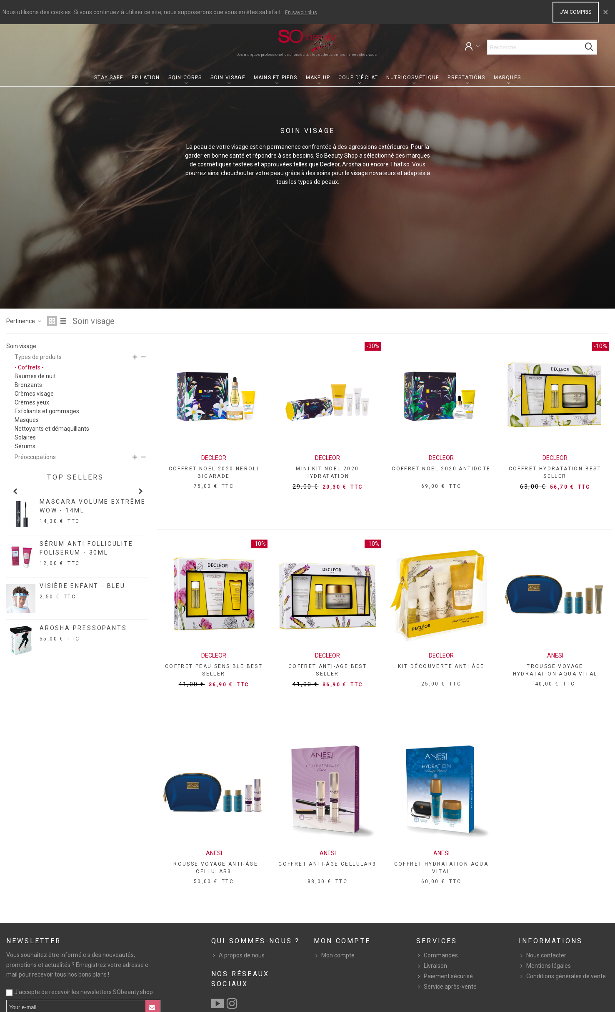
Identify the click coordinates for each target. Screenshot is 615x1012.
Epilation (146, 77)
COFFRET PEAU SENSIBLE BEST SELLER (213, 670)
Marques (507, 77)
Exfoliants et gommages (47, 411)
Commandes (437, 955)
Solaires (25, 437)
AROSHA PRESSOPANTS (83, 628)
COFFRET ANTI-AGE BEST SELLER (327, 670)
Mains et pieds (276, 77)
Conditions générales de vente (562, 976)
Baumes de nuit (35, 376)
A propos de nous (238, 955)
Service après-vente (446, 986)
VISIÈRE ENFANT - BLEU (82, 586)
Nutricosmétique (412, 77)
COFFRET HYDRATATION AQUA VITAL (441, 867)
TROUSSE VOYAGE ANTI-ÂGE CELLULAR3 (214, 867)
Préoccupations (35, 457)
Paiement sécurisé (444, 976)
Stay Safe (108, 77)
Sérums (25, 446)
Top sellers (75, 477)
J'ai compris (575, 12)
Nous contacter (542, 955)
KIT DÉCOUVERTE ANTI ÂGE (441, 666)
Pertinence (24, 321)
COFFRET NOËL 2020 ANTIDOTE (441, 469)
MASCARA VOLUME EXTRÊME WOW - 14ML (93, 506)
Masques (27, 420)
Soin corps (185, 77)
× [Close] (605, 12)
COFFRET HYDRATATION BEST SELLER (555, 472)
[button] (15, 491)
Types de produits (38, 357)
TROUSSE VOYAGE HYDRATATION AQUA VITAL (555, 670)
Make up (318, 77)
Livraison (431, 966)
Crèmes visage (34, 393)
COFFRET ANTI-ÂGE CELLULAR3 (327, 864)
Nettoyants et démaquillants (52, 428)
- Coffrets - (29, 367)
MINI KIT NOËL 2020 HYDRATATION (327, 472)
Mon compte (334, 955)
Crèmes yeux (32, 402)
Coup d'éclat (358, 77)
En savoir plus (301, 12)
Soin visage (227, 77)
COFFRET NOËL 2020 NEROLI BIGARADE (214, 472)
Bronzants (28, 385)
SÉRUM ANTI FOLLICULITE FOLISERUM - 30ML (86, 548)
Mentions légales (545, 966)
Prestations (466, 77)
